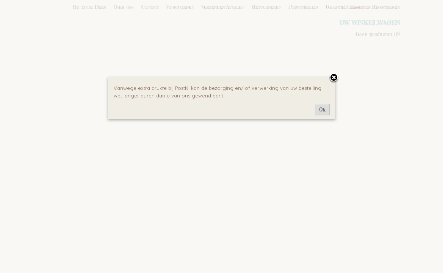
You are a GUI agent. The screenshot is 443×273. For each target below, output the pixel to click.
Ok (322, 110)
